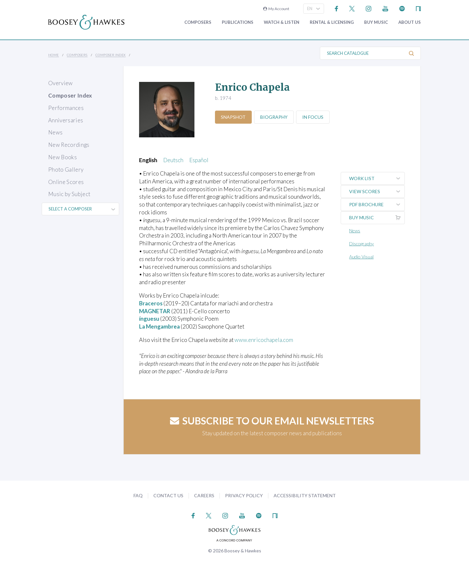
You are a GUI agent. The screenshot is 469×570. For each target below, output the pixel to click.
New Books (62, 157)
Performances (66, 107)
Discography (361, 243)
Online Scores (66, 181)
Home (53, 55)
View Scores (377, 191)
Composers (197, 22)
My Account (276, 8)
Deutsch (173, 160)
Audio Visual (361, 256)
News (55, 132)
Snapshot (233, 117)
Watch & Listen (281, 22)
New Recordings (69, 144)
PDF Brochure (377, 204)
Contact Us (168, 495)
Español (198, 160)
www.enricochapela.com (263, 339)
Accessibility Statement (305, 495)
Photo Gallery (65, 169)
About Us (409, 22)
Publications (237, 22)
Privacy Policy (244, 495)
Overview (60, 83)
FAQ (138, 495)
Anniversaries (65, 120)
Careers (204, 495)
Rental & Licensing (332, 22)
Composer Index (110, 55)
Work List (377, 178)
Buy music (376, 22)
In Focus (313, 117)
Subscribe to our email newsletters (272, 420)
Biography (274, 117)
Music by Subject (69, 194)
